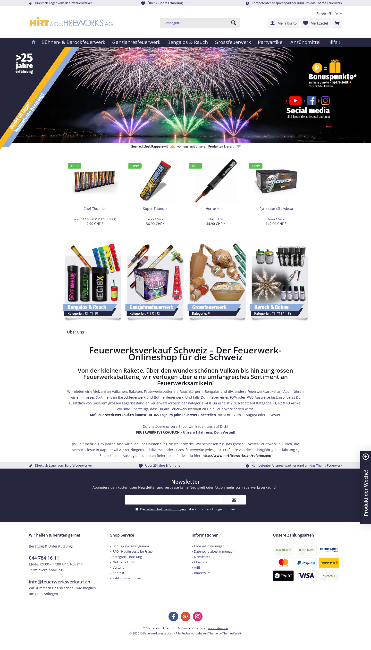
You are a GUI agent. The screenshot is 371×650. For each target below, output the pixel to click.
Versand (119, 567)
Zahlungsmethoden (127, 578)
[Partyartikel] (270, 42)
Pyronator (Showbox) (276, 208)
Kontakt (118, 573)
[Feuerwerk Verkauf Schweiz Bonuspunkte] (331, 77)
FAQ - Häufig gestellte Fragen (133, 551)
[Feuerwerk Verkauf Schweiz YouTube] (294, 100)
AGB (197, 567)
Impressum (202, 573)
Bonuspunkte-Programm (131, 546)
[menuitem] (327, 14)
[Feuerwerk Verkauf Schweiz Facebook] (310, 100)
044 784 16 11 (44, 558)
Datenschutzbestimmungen (165, 509)
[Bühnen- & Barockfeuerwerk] (73, 42)
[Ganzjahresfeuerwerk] (136, 42)
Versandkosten (218, 628)
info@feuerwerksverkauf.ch (59, 582)
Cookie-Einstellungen (209, 546)
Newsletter (202, 557)
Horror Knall (216, 208)
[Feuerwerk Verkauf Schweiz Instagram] (324, 100)
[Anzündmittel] (305, 42)
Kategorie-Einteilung (127, 557)
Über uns (200, 562)
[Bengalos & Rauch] (187, 42)
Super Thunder (155, 208)
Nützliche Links (124, 562)
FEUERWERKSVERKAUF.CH (158, 432)
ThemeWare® (232, 633)
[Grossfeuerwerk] (232, 42)
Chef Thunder (95, 208)
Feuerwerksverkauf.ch (188, 409)
